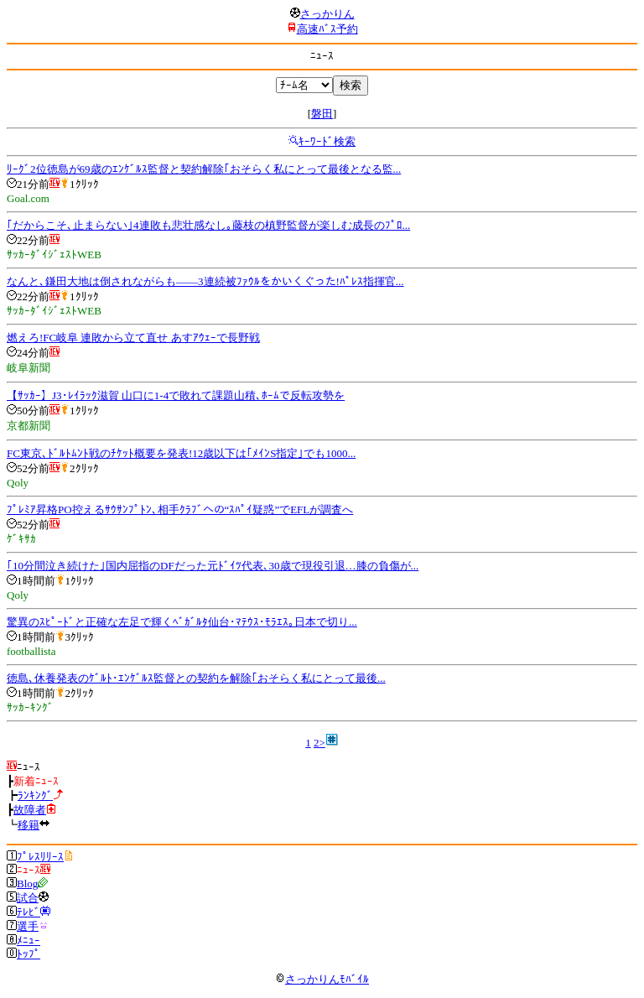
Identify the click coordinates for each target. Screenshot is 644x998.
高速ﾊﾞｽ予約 (327, 29)
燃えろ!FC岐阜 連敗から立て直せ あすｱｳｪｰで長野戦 (133, 337)
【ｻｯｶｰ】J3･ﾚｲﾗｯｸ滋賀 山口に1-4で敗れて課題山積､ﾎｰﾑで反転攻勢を (176, 395)
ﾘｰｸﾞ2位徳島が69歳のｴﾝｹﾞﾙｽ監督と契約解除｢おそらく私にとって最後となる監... (204, 169)
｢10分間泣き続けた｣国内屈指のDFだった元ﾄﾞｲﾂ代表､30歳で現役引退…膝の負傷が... (212, 565)
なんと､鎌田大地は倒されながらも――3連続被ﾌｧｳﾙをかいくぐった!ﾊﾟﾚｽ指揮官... (205, 281)
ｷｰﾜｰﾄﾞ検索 (327, 141)
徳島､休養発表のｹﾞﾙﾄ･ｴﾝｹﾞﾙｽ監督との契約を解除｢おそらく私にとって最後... (196, 678)
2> (319, 742)
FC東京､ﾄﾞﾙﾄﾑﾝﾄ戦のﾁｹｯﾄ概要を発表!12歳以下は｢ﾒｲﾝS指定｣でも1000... (181, 453)
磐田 (322, 113)
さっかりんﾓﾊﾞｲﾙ (322, 979)
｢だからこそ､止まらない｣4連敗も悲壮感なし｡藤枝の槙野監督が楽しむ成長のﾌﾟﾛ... (208, 225)
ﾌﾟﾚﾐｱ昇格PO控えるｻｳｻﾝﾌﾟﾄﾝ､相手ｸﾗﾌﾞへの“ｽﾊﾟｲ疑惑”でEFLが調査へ (180, 509)
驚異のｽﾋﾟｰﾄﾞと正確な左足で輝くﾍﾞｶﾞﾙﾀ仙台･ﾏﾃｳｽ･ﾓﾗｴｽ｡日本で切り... (182, 622)
